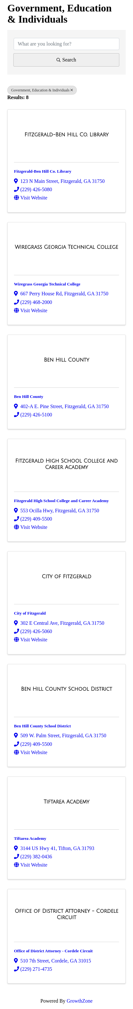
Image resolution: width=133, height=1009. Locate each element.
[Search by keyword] (66, 44)
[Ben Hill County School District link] (66, 689)
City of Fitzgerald (30, 613)
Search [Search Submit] (66, 59)
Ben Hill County (28, 396)
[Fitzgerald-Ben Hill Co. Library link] (66, 135)
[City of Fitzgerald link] (66, 576)
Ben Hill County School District (42, 726)
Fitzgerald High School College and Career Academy (61, 500)
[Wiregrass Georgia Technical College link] (66, 247)
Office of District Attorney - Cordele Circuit (53, 950)
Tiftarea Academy (30, 838)
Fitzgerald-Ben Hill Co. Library (42, 171)
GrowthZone (80, 1001)
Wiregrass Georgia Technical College (47, 284)
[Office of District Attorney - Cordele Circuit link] (66, 914)
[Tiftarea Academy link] (66, 802)
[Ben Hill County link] (66, 360)
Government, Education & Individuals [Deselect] (42, 90)
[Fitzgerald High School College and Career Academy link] (66, 464)
